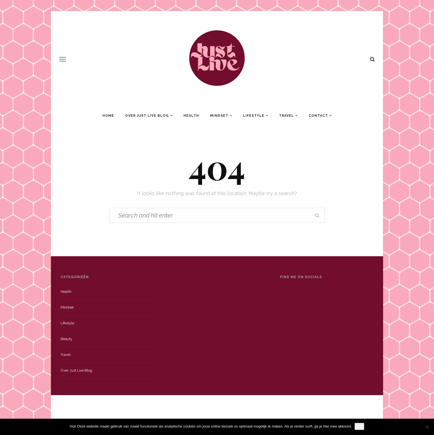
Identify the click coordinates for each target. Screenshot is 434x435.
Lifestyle (253, 116)
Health (191, 116)
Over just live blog (76, 370)
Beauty (66, 339)
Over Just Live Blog (147, 116)
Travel (286, 116)
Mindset (219, 116)
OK (359, 426)
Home (108, 116)
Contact (318, 116)
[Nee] (427, 427)
